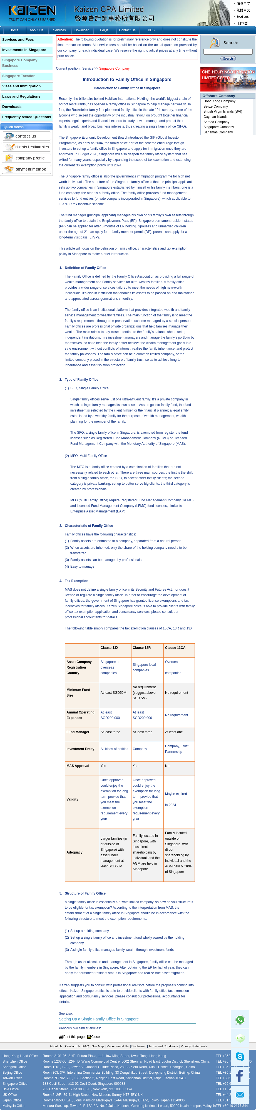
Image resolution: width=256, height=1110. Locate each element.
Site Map (98, 1046)
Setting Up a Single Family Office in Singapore (99, 1019)
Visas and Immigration (21, 86)
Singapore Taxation (19, 76)
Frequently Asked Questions (26, 117)
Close (95, 1037)
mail (240, 1095)
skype (240, 1057)
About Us (36, 30)
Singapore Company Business (19, 63)
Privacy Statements (194, 1046)
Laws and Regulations (21, 96)
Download (81, 30)
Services (59, 30)
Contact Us (127, 30)
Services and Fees (18, 39)
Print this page (74, 1037)
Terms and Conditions (163, 1046)
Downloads (11, 107)
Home (13, 30)
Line (240, 1038)
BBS (151, 30)
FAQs (104, 30)
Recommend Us (118, 1046)
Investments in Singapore (24, 50)
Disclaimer (138, 1046)
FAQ (86, 1046)
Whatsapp (240, 1019)
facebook (240, 1076)
